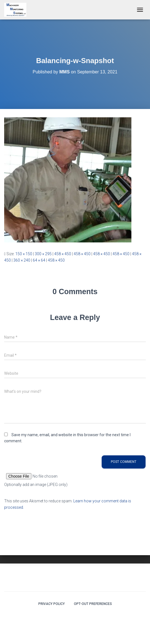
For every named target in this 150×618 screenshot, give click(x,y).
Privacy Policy (51, 604)
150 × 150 (23, 254)
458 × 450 (62, 254)
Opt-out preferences (93, 604)
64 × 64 (39, 260)
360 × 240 (21, 260)
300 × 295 (43, 254)
